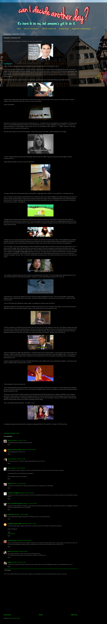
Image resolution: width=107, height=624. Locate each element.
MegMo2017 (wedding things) (81, 29)
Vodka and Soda (11, 533)
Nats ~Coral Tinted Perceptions (15, 503)
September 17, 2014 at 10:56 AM (27, 492)
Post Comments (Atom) (15, 618)
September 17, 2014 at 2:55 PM (30, 503)
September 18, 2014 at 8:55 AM (24, 540)
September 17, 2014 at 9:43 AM (19, 483)
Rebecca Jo (10, 551)
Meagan (9, 562)
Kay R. (9, 458)
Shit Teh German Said (49, 29)
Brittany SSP (11, 514)
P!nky (9, 468)
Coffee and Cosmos (12, 540)
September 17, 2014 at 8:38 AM (18, 468)
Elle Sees (10, 440)
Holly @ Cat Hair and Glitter (14, 449)
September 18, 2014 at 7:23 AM (29, 523)
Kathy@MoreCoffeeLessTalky (15, 523)
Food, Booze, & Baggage (13, 492)
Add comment (7, 570)
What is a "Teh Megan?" (31, 29)
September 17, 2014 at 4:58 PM (21, 514)
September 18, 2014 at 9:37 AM (19, 562)
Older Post (74, 615)
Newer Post (7, 615)
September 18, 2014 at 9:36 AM (20, 551)
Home (19, 29)
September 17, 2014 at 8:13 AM (29, 449)
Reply (9, 444)
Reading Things (64, 29)
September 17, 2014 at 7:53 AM (19, 440)
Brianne (9, 483)
